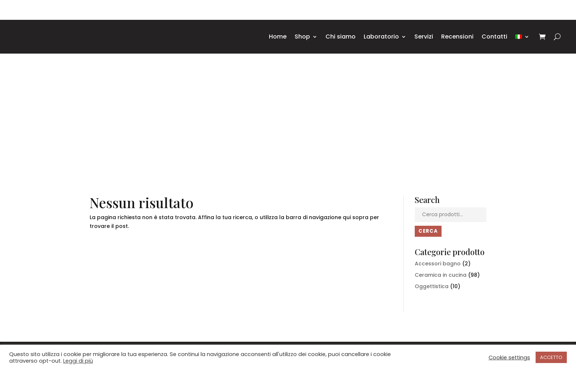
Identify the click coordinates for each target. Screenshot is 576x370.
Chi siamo (340, 36)
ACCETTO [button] (551, 357)
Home (278, 36)
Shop (302, 36)
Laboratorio (381, 36)
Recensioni (457, 36)
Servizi (423, 36)
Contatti (494, 36)
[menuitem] (522, 37)
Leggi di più (78, 360)
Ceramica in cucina (441, 275)
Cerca (428, 231)
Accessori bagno (438, 263)
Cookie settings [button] (509, 357)
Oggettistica (432, 286)
